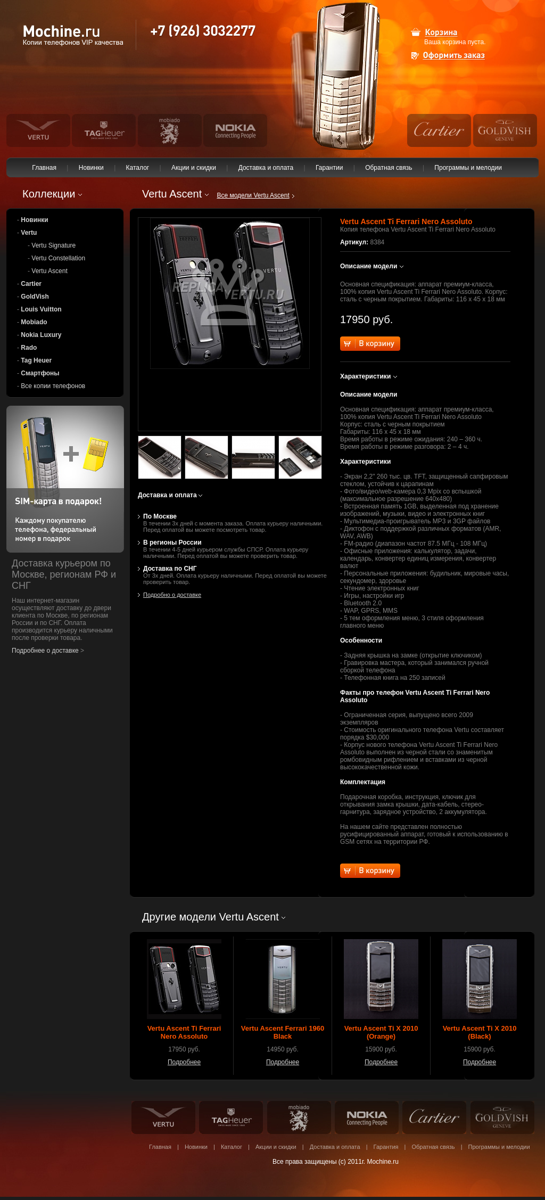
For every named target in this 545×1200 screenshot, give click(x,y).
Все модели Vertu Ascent (253, 195)
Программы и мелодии (468, 167)
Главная (44, 167)
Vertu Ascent (49, 271)
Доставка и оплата (265, 167)
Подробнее (184, 1062)
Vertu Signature (53, 245)
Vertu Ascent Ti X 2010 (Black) (480, 1032)
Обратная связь (389, 167)
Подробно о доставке (172, 594)
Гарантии (329, 167)
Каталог (137, 167)
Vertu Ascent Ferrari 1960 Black (282, 1032)
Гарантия (386, 1147)
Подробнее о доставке (45, 650)
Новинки (91, 167)
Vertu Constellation (58, 258)
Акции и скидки (194, 167)
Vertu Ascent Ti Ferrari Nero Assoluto (184, 1032)
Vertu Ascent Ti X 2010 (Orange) (381, 1032)
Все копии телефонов (53, 386)
